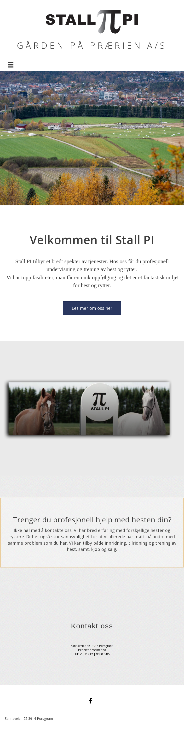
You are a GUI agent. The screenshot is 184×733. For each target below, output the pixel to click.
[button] (92, 308)
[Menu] (11, 65)
